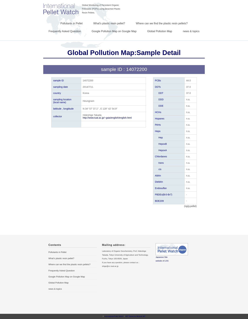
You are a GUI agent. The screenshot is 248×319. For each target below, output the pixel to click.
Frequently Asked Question (65, 31)
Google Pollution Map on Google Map (114, 31)
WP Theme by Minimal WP (135, 316)
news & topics (191, 31)
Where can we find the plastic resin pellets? (162, 23)
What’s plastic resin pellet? (61, 258)
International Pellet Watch (113, 316)
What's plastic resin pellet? (109, 23)
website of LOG (162, 261)
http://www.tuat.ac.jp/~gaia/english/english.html (107, 117)
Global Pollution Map (159, 31)
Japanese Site (162, 257)
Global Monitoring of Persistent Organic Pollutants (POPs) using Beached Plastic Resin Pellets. (101, 9)
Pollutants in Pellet (71, 23)
